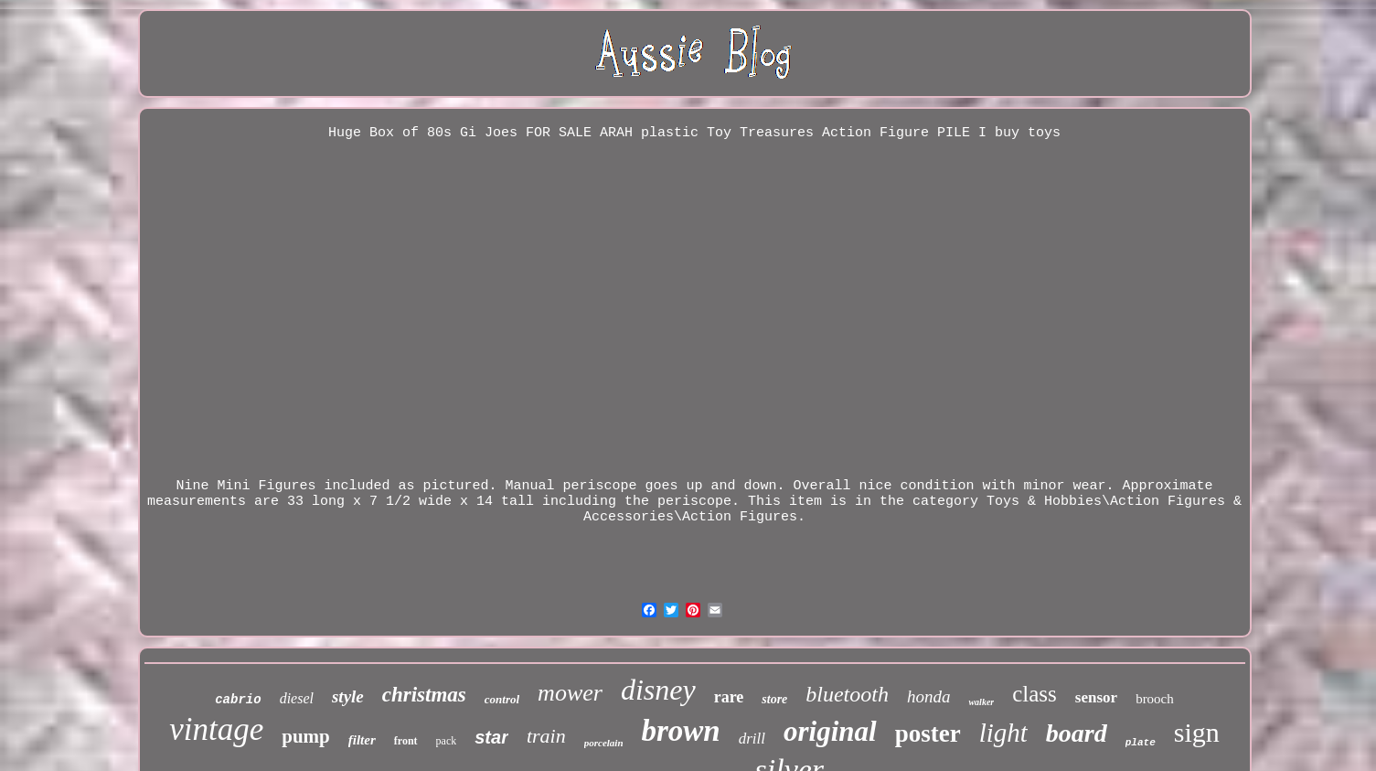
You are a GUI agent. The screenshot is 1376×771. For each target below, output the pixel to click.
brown (681, 730)
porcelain (604, 742)
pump (306, 736)
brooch (1155, 698)
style (348, 696)
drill (752, 738)
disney (658, 689)
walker (981, 702)
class (1034, 693)
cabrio (238, 699)
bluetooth (847, 694)
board (1076, 733)
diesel (297, 698)
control (502, 699)
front (406, 740)
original (830, 731)
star (491, 737)
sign (1197, 732)
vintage (216, 729)
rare (729, 697)
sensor (1096, 697)
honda (929, 696)
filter (362, 740)
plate (1140, 742)
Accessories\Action (657, 517)
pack (446, 740)
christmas (424, 694)
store (774, 699)
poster (928, 733)
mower (570, 693)
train (546, 735)
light (1003, 732)
